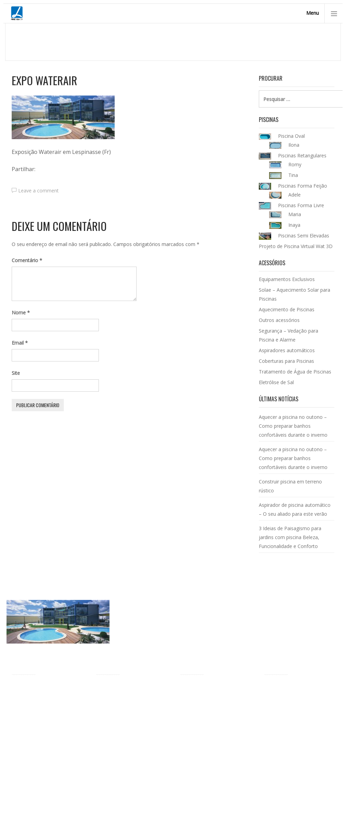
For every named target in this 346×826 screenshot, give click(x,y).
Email (20, 342)
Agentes (21, 718)
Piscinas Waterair (278, 41)
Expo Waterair (44, 80)
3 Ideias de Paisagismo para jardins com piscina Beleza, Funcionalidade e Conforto (290, 537)
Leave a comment (38, 190)
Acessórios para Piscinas (207, 688)
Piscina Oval (109, 709)
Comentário (27, 260)
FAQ (16, 789)
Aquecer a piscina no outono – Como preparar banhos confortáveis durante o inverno (293, 426)
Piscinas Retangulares (120, 720)
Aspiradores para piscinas (208, 750)
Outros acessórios (279, 320)
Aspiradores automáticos (287, 350)
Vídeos (19, 778)
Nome (21, 312)
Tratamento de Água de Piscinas (295, 371)
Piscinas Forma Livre (119, 698)
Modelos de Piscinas (118, 688)
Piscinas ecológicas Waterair (43, 748)
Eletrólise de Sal (276, 382)
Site (16, 373)
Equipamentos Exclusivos (287, 279)
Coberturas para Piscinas (286, 361)
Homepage (238, 41)
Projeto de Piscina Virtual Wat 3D (296, 246)
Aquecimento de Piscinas (286, 309)
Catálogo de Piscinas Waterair (297, 688)
